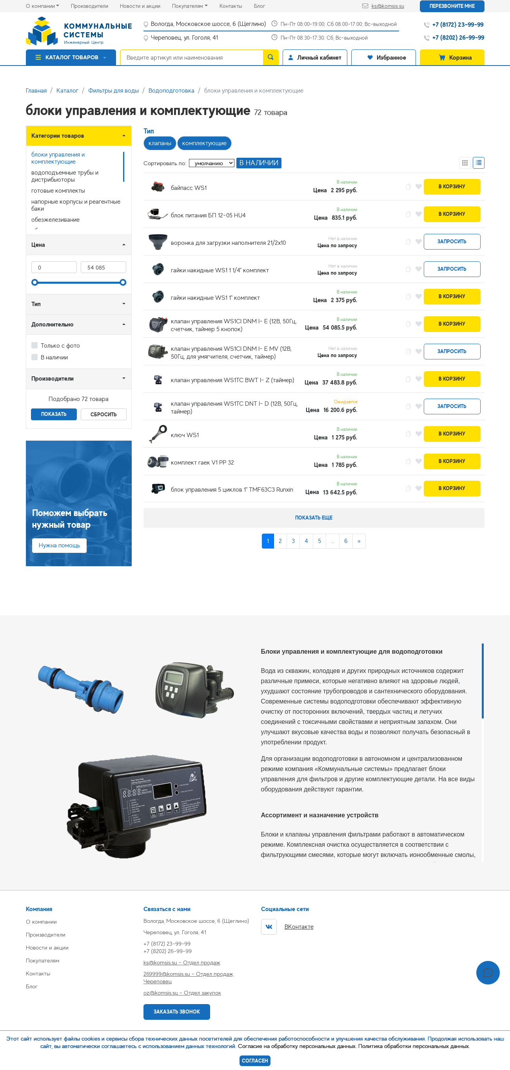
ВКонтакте (287, 927)
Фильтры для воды (113, 90)
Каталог (67, 90)
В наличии (54, 357)
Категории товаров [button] (57, 135)
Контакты (237, 5)
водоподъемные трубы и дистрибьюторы (64, 176)
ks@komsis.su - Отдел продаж (181, 962)
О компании (40, 6)
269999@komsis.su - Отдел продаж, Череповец (188, 977)
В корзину (452, 187)
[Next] (359, 541)
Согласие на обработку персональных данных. (297, 1046)
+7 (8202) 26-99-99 (167, 951)
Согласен (255, 1061)
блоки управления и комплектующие (58, 158)
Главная (36, 90)
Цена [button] (38, 244)
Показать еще (313, 518)
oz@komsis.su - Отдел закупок (182, 992)
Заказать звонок (177, 1012)
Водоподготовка (171, 90)
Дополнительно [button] (52, 324)
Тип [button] (36, 304)
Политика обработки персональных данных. (414, 1046)
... (332, 541)
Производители (95, 5)
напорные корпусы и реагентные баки (75, 205)
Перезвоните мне (452, 6)
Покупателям (187, 6)
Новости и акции (146, 5)
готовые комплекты (58, 190)
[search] (271, 57)
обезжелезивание (55, 219)
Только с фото (60, 345)
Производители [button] (52, 378)
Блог (265, 5)
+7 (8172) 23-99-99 (167, 943)
